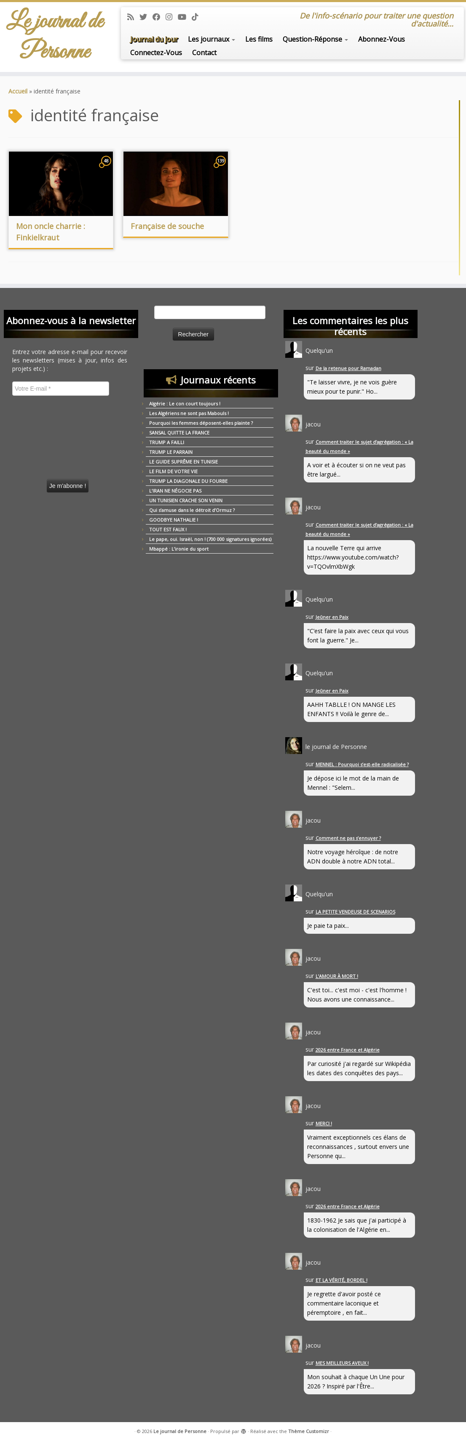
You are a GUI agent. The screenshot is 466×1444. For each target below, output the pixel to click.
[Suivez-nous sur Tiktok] (198, 17)
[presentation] (46, 434)
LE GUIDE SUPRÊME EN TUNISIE (183, 461)
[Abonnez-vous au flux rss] (133, 17)
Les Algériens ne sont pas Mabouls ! (189, 413)
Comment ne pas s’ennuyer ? (348, 838)
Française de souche (167, 226)
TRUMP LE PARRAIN (171, 452)
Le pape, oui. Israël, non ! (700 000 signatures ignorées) (210, 539)
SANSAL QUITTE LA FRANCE (179, 432)
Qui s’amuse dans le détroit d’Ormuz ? (192, 510)
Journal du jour (154, 39)
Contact (204, 52)
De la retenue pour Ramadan (348, 368)
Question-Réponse (315, 39)
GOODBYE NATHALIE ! (173, 520)
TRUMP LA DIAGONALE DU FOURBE (188, 481)
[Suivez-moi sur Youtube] (185, 17)
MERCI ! (324, 1123)
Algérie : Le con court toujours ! (184, 403)
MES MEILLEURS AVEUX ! (342, 1363)
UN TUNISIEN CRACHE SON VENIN (185, 500)
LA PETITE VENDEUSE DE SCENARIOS (355, 911)
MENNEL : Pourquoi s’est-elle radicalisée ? (362, 764)
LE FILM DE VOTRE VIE (173, 471)
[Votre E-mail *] (60, 388)
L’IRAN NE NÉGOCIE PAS (175, 491)
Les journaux (211, 39)
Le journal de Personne (54, 37)
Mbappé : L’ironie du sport (179, 549)
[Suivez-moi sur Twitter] (146, 17)
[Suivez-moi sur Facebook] (159, 17)
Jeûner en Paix (332, 617)
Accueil (17, 91)
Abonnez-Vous (381, 39)
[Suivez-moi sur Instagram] (172, 17)
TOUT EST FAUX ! (168, 529)
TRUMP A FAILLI (166, 442)
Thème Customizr (308, 1431)
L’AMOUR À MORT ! (337, 976)
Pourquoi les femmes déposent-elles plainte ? (201, 423)
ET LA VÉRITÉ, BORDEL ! (341, 1280)
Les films (259, 39)
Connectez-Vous (156, 52)
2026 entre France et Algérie (348, 1050)
